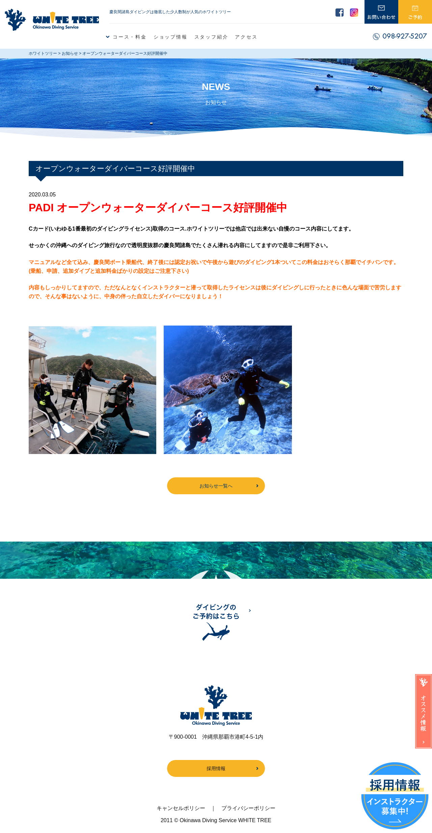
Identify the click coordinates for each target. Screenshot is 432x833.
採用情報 (216, 768)
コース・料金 (130, 37)
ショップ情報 (171, 37)
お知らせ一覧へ (216, 486)
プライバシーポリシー (248, 808)
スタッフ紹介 (211, 37)
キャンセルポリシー (181, 808)
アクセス (246, 37)
